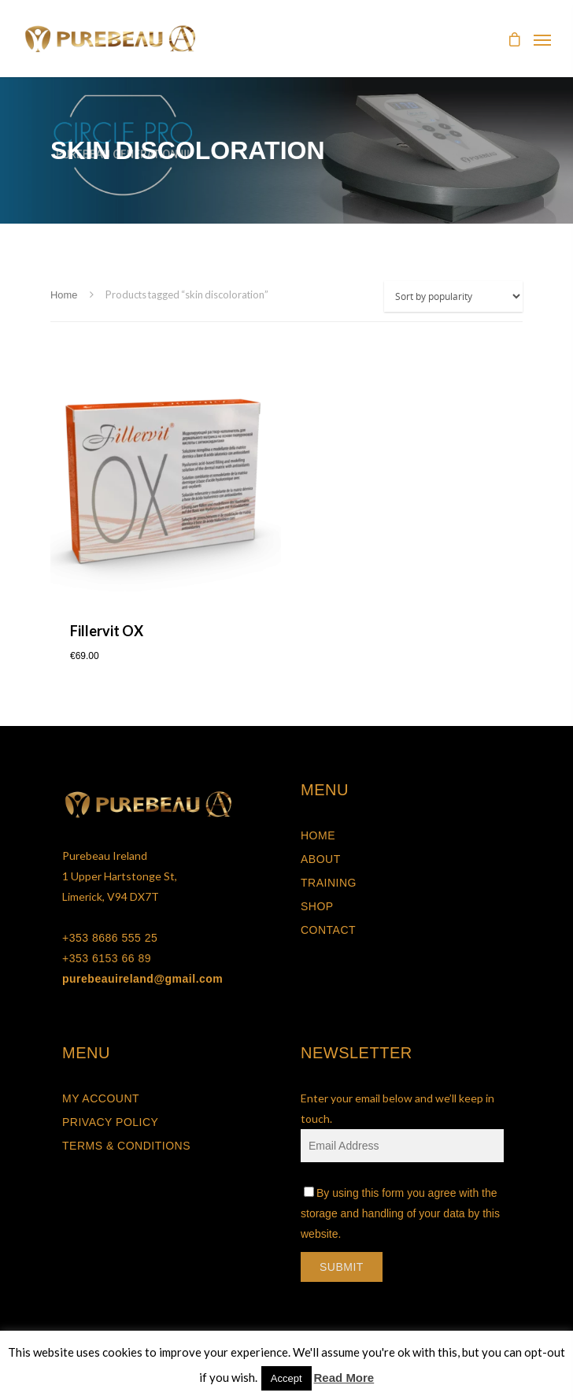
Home (63, 295)
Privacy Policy (110, 1122)
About (321, 859)
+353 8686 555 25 (109, 937)
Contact (328, 930)
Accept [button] (286, 1378)
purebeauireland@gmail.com (142, 978)
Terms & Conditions (126, 1145)
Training (329, 882)
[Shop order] (453, 296)
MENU (325, 789)
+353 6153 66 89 (106, 958)
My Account (100, 1098)
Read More (344, 1377)
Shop (317, 906)
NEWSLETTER (356, 1052)
